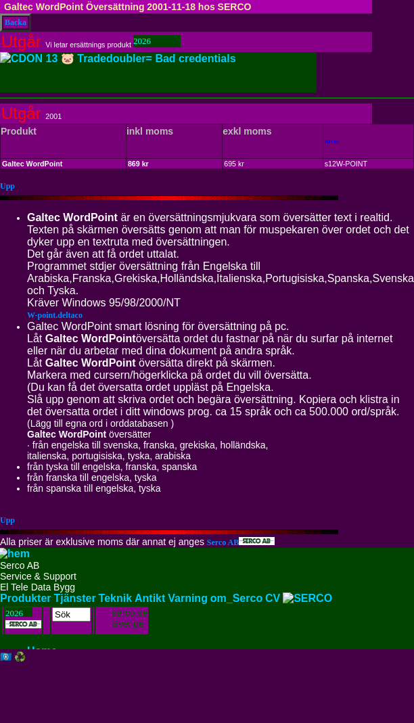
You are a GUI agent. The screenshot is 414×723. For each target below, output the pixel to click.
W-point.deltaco (55, 315)
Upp (7, 186)
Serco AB (241, 542)
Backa (15, 22)
